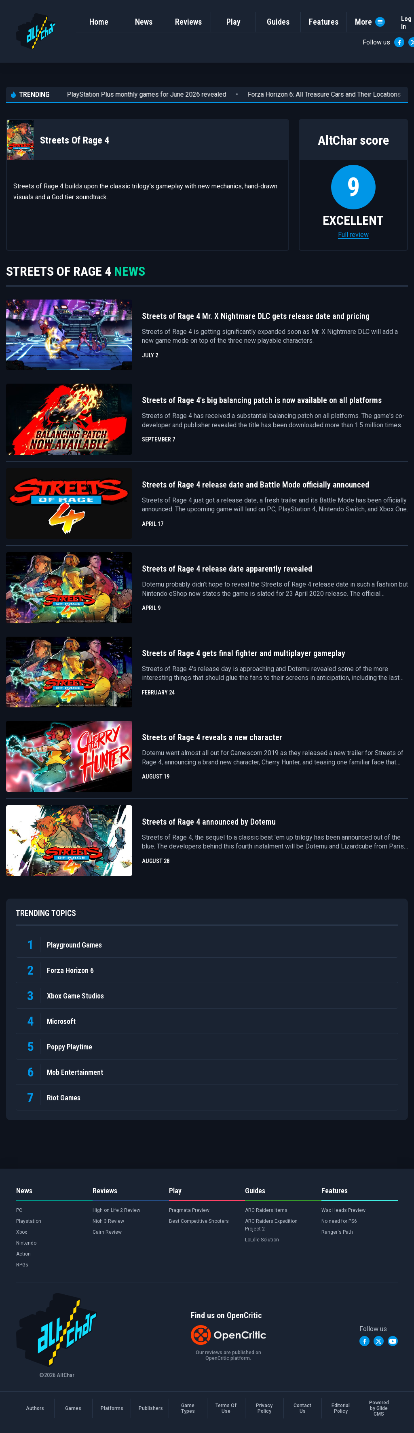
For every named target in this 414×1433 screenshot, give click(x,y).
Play (233, 22)
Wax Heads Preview (343, 1210)
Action (23, 1254)
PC (19, 1210)
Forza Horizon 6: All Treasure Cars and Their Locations (306, 94)
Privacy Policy (264, 1408)
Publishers (150, 1408)
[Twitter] (379, 1341)
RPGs (22, 1265)
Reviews (188, 22)
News (143, 22)
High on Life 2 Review (116, 1210)
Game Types (188, 1408)
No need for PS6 (339, 1221)
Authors (35, 1408)
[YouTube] (393, 1341)
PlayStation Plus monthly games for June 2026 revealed (128, 94)
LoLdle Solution (262, 1240)
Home (98, 22)
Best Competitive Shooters (199, 1221)
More (370, 22)
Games (73, 1408)
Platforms (112, 1408)
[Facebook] (399, 42)
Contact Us (302, 1408)
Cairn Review (107, 1232)
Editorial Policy (341, 1408)
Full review (353, 234)
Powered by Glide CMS (379, 1408)
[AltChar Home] (36, 31)
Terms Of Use (226, 1408)
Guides (278, 22)
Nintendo (26, 1243)
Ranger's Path (337, 1232)
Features (323, 22)
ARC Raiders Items (266, 1210)
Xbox (21, 1232)
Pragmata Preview (189, 1210)
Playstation (28, 1221)
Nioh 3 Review (108, 1221)
